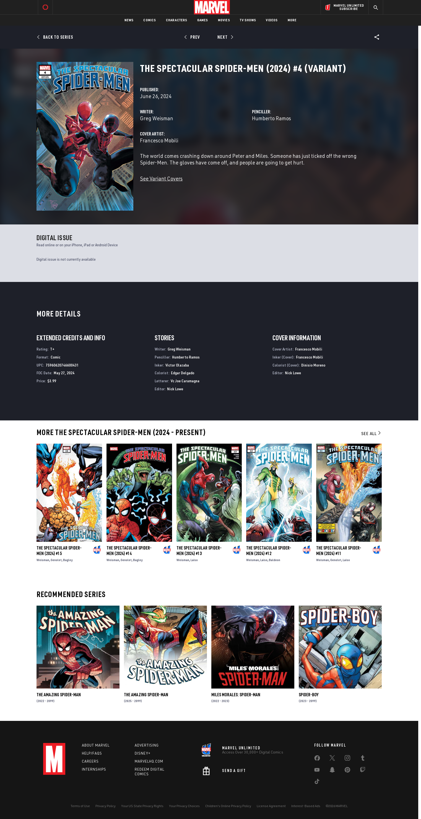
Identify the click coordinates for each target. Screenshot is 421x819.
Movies (224, 20)
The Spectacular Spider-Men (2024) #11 (338, 550)
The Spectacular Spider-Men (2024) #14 (129, 550)
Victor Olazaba (177, 365)
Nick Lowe (175, 388)
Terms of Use (80, 806)
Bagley (67, 560)
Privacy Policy (105, 806)
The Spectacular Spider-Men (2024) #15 (59, 550)
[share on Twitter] (332, 759)
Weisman (43, 560)
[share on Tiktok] (317, 782)
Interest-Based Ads (305, 806)
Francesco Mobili (159, 140)
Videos (271, 20)
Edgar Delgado (182, 372)
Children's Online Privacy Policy (228, 806)
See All (371, 433)
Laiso (194, 560)
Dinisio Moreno (313, 365)
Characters (176, 20)
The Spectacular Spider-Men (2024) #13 (199, 550)
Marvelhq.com (149, 761)
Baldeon (274, 560)
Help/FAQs (92, 753)
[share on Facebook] (317, 759)
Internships (94, 769)
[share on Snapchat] (332, 771)
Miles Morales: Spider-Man (235, 694)
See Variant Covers (161, 178)
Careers (90, 761)
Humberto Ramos (271, 118)
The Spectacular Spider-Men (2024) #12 (268, 550)
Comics (149, 20)
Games (202, 20)
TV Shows (248, 20)
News (129, 20)
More (292, 20)
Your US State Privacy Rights (142, 806)
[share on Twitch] (362, 771)
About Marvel (96, 745)
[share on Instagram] (347, 759)
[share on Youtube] (317, 771)
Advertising (147, 745)
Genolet (56, 560)
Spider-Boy (308, 694)
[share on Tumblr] (362, 759)
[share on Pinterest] (347, 771)
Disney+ (142, 753)
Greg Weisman (156, 118)
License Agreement (271, 806)
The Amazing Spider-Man (59, 694)
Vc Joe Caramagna (185, 380)
